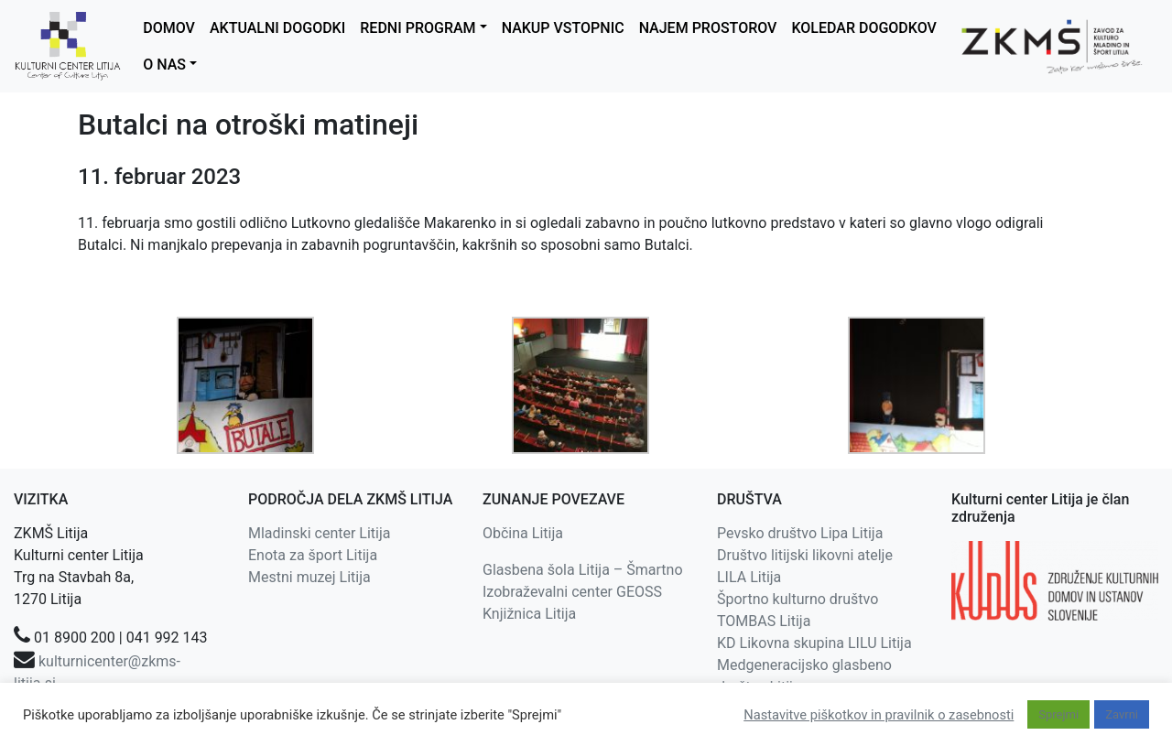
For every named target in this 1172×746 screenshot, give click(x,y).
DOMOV (169, 28)
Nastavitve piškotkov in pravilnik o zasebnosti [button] (878, 715)
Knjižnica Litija (529, 613)
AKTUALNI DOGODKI (277, 28)
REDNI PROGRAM (417, 28)
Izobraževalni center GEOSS (572, 591)
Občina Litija (523, 533)
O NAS (164, 64)
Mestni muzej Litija (309, 577)
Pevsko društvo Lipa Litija (800, 533)
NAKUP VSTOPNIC (563, 28)
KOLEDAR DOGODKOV (863, 28)
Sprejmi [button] (1058, 714)
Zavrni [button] (1121, 714)
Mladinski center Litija (319, 533)
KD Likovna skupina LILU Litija (814, 643)
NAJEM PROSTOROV (708, 28)
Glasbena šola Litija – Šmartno (583, 569)
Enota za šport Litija (312, 555)
